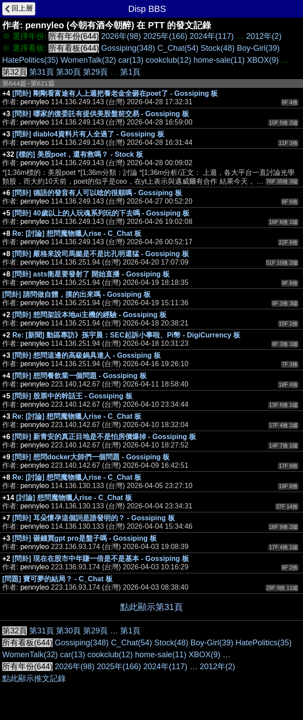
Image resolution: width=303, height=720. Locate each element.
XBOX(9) (263, 60)
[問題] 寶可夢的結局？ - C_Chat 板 (57, 579)
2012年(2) (263, 36)
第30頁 (68, 72)
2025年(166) (165, 36)
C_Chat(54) (177, 48)
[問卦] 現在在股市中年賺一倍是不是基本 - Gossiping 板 (100, 558)
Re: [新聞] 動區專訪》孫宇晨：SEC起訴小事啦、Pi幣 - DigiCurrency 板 (126, 335)
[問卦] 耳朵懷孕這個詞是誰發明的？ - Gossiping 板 (93, 518)
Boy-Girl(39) (258, 48)
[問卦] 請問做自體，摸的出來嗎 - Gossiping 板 (76, 294)
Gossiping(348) (128, 48)
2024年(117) (211, 36)
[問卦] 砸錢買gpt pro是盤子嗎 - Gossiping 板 (84, 538)
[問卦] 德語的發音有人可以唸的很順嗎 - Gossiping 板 (97, 193)
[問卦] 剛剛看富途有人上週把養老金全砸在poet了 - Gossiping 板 (115, 93)
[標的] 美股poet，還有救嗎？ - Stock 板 (79, 154)
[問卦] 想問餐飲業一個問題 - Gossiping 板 (79, 375)
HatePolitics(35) (30, 60)
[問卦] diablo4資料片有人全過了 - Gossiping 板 (88, 134)
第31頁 (41, 72)
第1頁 (130, 72)
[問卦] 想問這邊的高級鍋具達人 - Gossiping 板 (86, 355)
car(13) (131, 60)
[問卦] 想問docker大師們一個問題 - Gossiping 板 (91, 457)
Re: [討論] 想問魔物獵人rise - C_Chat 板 (76, 233)
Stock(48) (218, 48)
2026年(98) (121, 36)
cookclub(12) (168, 60)
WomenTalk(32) (88, 60)
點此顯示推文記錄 (34, 678)
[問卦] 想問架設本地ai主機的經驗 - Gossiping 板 (89, 314)
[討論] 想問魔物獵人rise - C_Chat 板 (74, 497)
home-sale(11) (219, 60)
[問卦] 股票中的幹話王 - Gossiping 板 (72, 396)
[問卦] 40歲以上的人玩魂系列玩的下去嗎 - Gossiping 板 (101, 213)
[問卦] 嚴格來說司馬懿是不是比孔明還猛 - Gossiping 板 (100, 254)
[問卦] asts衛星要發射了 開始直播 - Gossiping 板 (91, 274)
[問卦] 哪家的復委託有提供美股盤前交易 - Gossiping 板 (100, 113)
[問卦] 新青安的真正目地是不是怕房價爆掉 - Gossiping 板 (104, 436)
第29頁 (95, 72)
